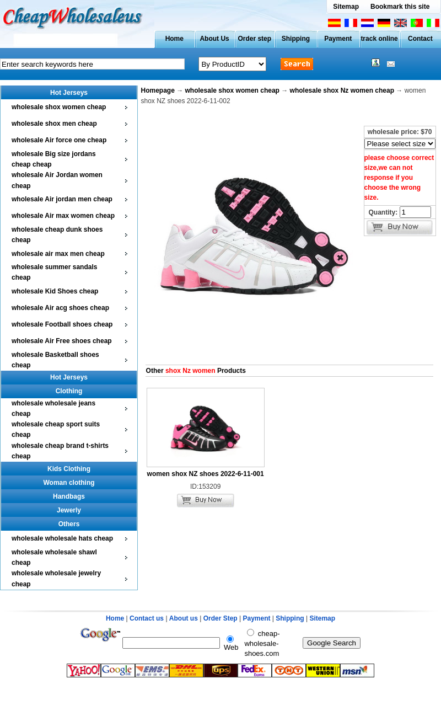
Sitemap (346, 6)
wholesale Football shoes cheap (62, 324)
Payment (338, 38)
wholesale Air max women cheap (63, 216)
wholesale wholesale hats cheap (62, 538)
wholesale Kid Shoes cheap (55, 291)
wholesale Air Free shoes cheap (62, 341)
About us (183, 618)
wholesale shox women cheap (59, 107)
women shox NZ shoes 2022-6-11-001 (205, 474)
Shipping (296, 38)
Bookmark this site (399, 6)
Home (174, 38)
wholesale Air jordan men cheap (62, 199)
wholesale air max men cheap (58, 254)
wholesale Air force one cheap (59, 140)
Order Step (221, 618)
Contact (420, 38)
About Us (214, 38)
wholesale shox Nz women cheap (342, 90)
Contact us (147, 618)
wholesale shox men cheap (54, 123)
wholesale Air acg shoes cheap (60, 308)
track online (379, 38)
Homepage (158, 90)
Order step (254, 38)
